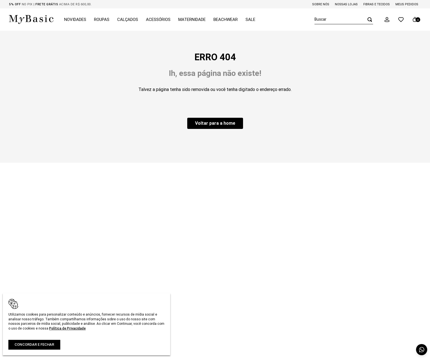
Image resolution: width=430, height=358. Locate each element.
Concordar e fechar (34, 344)
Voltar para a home (215, 123)
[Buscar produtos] (368, 19)
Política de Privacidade (67, 328)
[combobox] (343, 19)
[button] (387, 19)
